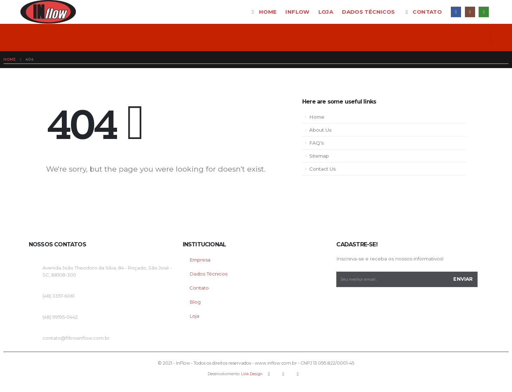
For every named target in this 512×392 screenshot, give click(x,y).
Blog (195, 302)
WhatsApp (484, 12)
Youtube (284, 374)
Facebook (269, 374)
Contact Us (322, 169)
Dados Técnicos (208, 274)
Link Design (252, 374)
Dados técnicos (368, 11)
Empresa (199, 260)
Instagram (298, 374)
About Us (320, 130)
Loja (325, 11)
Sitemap (319, 156)
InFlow (297, 11)
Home (263, 11)
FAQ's (316, 143)
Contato (422, 11)
